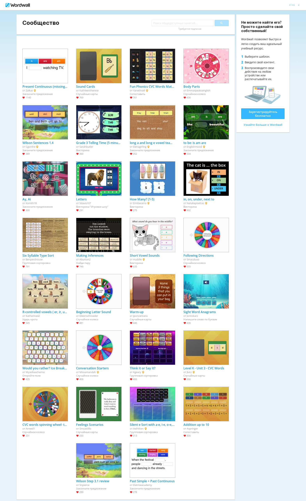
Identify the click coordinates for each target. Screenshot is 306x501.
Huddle (137, 259)
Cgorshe (30, 146)
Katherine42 (33, 316)
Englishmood (194, 146)
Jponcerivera (140, 316)
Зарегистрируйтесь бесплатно (263, 114)
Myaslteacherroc (35, 372)
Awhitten (138, 428)
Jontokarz (192, 316)
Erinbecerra (139, 203)
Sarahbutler (86, 146)
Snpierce (84, 485)
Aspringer (192, 428)
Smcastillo (85, 428)
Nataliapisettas (195, 203)
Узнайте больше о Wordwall (263, 125)
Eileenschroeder (88, 316)
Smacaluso (193, 259)
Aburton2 (85, 259)
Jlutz (189, 372)
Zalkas (29, 90)
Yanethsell (139, 90)
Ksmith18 (31, 203)
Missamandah (87, 372)
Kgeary (137, 372)
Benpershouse (34, 259)
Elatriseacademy (142, 485)
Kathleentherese (89, 90)
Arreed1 (30, 428)
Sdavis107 (85, 203)
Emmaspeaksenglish (198, 90)
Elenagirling (139, 146)
